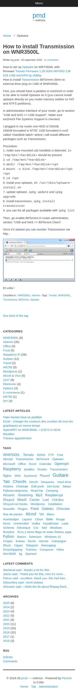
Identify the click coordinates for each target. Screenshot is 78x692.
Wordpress (10, 368)
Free (60, 452)
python (8, 534)
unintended (21, 520)
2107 (6, 377)
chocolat (62, 506)
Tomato (53, 292)
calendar (45, 461)
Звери (66, 483)
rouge (60, 516)
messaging (48, 542)
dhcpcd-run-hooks (15, 501)
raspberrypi (54, 492)
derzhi (33, 479)
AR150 (7, 364)
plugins (22, 506)
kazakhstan (51, 520)
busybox (8, 529)
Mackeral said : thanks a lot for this (26, 567)
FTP (51, 452)
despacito (47, 479)
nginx (7, 473)
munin (32, 538)
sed (44, 525)
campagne (58, 538)
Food (6, 347)
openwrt (31, 551)
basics (21, 534)
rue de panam (13, 511)
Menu (39, 3)
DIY (5, 398)
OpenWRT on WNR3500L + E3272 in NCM (31, 427)
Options (8, 385)
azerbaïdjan (11, 516)
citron (39, 516)
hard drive (64, 479)
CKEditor (58, 497)
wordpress (37, 501)
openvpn (61, 461)
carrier (35, 497)
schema (8, 525)
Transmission (30, 79)
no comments (51, 60)
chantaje (22, 483)
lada (65, 520)
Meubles (8, 431)
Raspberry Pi (11, 351)
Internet (36, 292)
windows (56, 525)
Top (33, 683)
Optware (28, 67)
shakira (8, 483)
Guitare (8, 356)
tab (6, 478)
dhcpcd (8, 497)
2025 (6, 600)
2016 (6, 638)
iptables (29, 466)
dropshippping (12, 546)
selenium (35, 534)
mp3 (39, 492)
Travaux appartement (17, 435)
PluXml (66, 675)
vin (41, 511)
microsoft (9, 461)
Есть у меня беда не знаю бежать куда (44, 529)
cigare (18, 542)
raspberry (12, 466)
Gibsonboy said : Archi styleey (23, 579)
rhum (7, 542)
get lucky (53, 483)
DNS (17, 473)
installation (55, 501)
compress (46, 546)
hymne (43, 538)
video (60, 546)
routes (42, 466)
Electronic (9, 381)
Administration (48, 683)
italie (49, 516)
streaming (25, 492)
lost (46, 497)
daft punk (37, 483)
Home (7, 35)
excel (32, 461)
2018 (6, 629)
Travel (7, 360)
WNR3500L (24, 292)
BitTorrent (23, 296)
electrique (23, 525)
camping (52, 487)
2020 (6, 621)
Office (7, 343)
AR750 (7, 394)
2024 (6, 604)
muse (6, 520)
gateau (47, 506)
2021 (6, 617)
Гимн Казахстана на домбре (22, 414)
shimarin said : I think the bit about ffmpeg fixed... (36, 583)
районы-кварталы (15, 487)
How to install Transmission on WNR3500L (38, 49)
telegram (32, 542)
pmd (39, 15)
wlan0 (22, 497)
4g (20, 551)
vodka (36, 520)
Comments (10, 658)
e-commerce (11, 389)
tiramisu (31, 546)
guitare (60, 472)
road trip (37, 487)
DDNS (41, 452)
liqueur (27, 516)
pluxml (45, 473)
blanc (51, 511)
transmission (59, 466)
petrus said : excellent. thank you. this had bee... (35, 575)
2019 (6, 625)
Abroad (8, 456)
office (22, 461)
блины (20, 538)
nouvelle (9, 506)
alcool (31, 511)
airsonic (9, 492)
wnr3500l (9, 551)
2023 (6, 608)
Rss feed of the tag (15, 313)
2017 (6, 633)
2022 (6, 612)
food (34, 506)
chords (19, 478)
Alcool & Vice (12, 372)
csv (36, 525)
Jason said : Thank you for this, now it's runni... (34, 571)
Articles (8, 654)
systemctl (30, 473)
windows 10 (53, 534)
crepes (8, 538)
